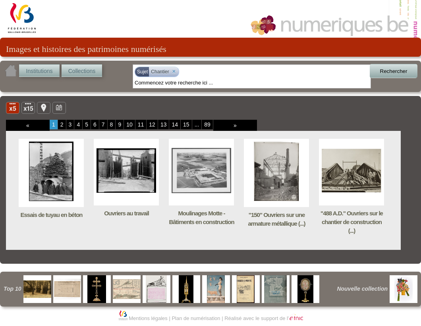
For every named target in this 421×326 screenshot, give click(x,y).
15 (186, 124)
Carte (43, 107)
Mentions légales (148, 318)
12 (152, 124)
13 (163, 124)
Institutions (39, 71)
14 (175, 124)
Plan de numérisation (196, 318)
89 (207, 124)
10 (129, 124)
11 (141, 124)
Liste (28, 107)
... (197, 124)
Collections (81, 71)
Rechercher (393, 71)
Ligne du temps (59, 107)
